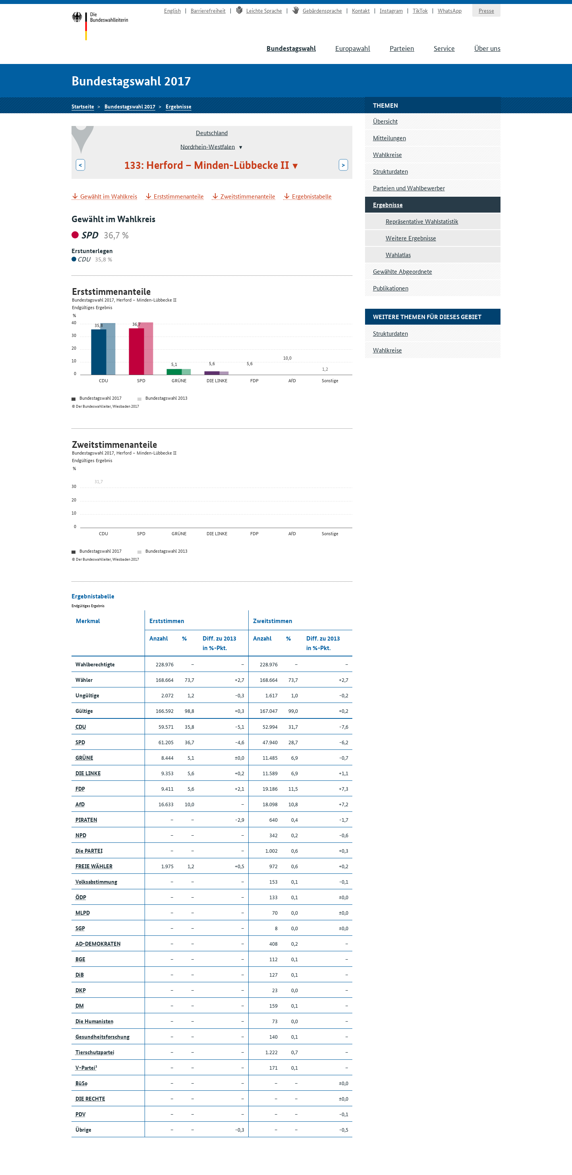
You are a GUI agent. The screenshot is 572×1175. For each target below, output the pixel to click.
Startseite (100, 27)
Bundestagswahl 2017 (129, 106)
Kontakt (361, 10)
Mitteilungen (389, 138)
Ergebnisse (178, 106)
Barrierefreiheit (208, 10)
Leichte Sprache (259, 10)
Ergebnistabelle (312, 196)
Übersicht (385, 121)
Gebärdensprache (317, 10)
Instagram (391, 10)
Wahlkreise (387, 154)
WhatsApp (450, 10)
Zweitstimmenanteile (247, 196)
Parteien (402, 47)
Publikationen (390, 288)
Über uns (487, 47)
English (172, 10)
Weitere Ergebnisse (411, 238)
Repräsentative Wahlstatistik (422, 221)
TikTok (420, 10)
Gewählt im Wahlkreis (108, 196)
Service (444, 47)
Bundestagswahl (291, 48)
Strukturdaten (390, 171)
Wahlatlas (398, 254)
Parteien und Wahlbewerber (409, 188)
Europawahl (352, 47)
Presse (486, 10)
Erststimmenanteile (179, 196)
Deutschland (212, 132)
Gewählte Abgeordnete (402, 271)
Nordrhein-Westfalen (207, 146)
